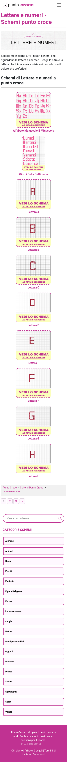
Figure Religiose (13, 591)
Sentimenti (11, 691)
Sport (8, 701)
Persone (9, 661)
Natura (8, 631)
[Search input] (32, 518)
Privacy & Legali (34, 750)
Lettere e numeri (13, 611)
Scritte (8, 681)
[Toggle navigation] (59, 5)
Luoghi (8, 621)
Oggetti (9, 651)
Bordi (8, 561)
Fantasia (9, 581)
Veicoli (8, 712)
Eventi (8, 571)
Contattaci (38, 754)
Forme (8, 601)
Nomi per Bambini (14, 641)
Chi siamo (17, 750)
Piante (8, 671)
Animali (9, 551)
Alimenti (9, 541)
